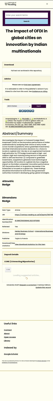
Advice (7, 78)
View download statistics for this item (30, 244)
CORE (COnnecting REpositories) (19, 261)
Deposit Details (11, 254)
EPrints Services (42, 361)
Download (9, 64)
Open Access (10, 337)
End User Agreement (32, 85)
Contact (8, 330)
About (7, 333)
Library (7, 340)
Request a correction (28, 285)
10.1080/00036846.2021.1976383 (21, 127)
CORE (8, 270)
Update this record (43, 287)
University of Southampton (9, 363)
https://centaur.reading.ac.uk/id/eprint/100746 (34, 215)
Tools (6, 99)
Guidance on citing (39, 91)
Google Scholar (11, 354)
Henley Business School (24, 231)
